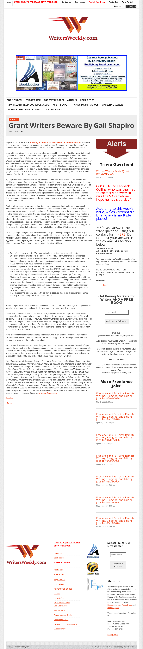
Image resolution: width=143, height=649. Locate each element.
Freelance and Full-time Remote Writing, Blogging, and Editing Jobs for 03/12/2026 (115, 520)
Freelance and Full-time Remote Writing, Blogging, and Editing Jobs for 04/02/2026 (115, 458)
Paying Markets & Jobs (85, 104)
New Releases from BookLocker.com (29, 104)
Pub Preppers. (113, 608)
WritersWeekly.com (21, 647)
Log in (91, 647)
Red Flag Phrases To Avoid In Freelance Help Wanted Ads (55, 142)
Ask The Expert (61, 104)
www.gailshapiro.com (47, 393)
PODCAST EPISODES (54, 100)
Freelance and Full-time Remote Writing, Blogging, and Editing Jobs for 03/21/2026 (115, 500)
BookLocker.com (114, 605)
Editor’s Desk (33, 100)
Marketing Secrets (112, 104)
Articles (72, 100)
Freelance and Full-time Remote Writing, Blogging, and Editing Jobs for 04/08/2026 (115, 437)
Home (8, 2)
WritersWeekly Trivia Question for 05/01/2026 (114, 172)
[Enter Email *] (117, 312)
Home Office (87, 100)
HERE (121, 234)
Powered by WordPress (103, 647)
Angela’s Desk (14, 100)
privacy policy (112, 635)
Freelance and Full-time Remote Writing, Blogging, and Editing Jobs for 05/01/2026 (115, 396)
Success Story (54, 109)
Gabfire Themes (129, 647)
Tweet (9, 403)
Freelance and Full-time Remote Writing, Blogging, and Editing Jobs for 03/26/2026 (115, 479)
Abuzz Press (127, 605)
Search (118, 6)
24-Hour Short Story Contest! (25, 109)
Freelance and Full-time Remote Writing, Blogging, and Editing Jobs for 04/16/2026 (115, 416)
